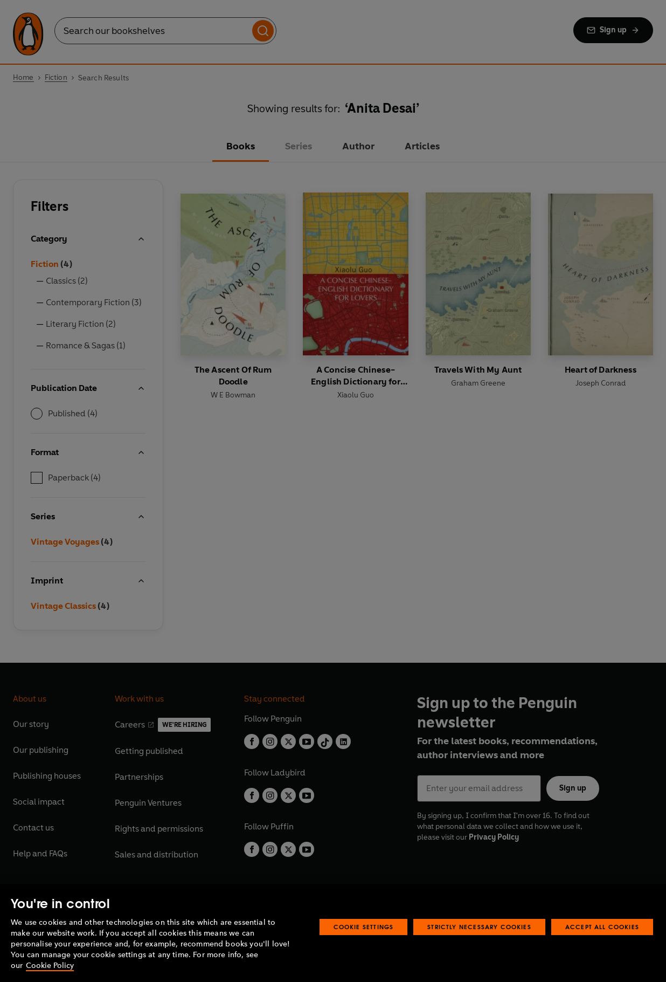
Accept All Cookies (602, 927)
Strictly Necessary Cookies (479, 927)
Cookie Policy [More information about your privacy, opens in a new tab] (50, 965)
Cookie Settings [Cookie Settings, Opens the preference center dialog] (364, 927)
